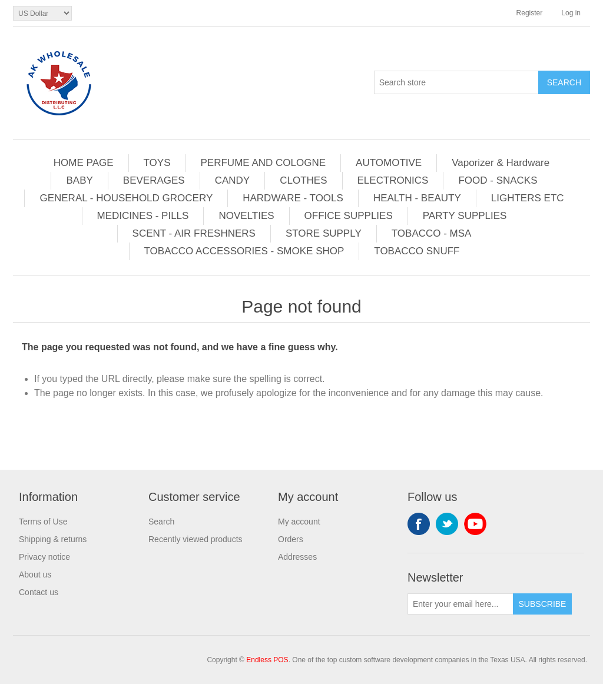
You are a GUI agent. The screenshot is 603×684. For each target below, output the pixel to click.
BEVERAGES (154, 180)
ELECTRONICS (393, 180)
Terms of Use (43, 521)
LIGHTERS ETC (527, 198)
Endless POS (267, 660)
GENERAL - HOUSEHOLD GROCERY (126, 198)
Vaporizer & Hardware (500, 162)
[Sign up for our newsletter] (460, 604)
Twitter (447, 524)
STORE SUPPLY (324, 233)
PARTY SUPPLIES (465, 215)
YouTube (475, 524)
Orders (290, 539)
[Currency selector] (42, 13)
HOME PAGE (84, 162)
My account (299, 521)
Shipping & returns (53, 539)
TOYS (157, 162)
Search (161, 521)
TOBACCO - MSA (432, 233)
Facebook (418, 524)
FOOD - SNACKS (497, 180)
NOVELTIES (246, 215)
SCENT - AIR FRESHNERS (194, 233)
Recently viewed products (195, 539)
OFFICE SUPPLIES (348, 215)
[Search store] (456, 82)
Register (529, 13)
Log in (571, 13)
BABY (79, 180)
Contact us (38, 592)
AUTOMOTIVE (389, 162)
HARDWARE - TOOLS (293, 198)
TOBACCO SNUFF (416, 251)
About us (35, 574)
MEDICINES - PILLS (143, 215)
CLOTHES (303, 180)
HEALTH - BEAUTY (417, 198)
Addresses (297, 557)
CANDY (232, 180)
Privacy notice (44, 557)
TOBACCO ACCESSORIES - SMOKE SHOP (244, 251)
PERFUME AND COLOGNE (263, 162)
